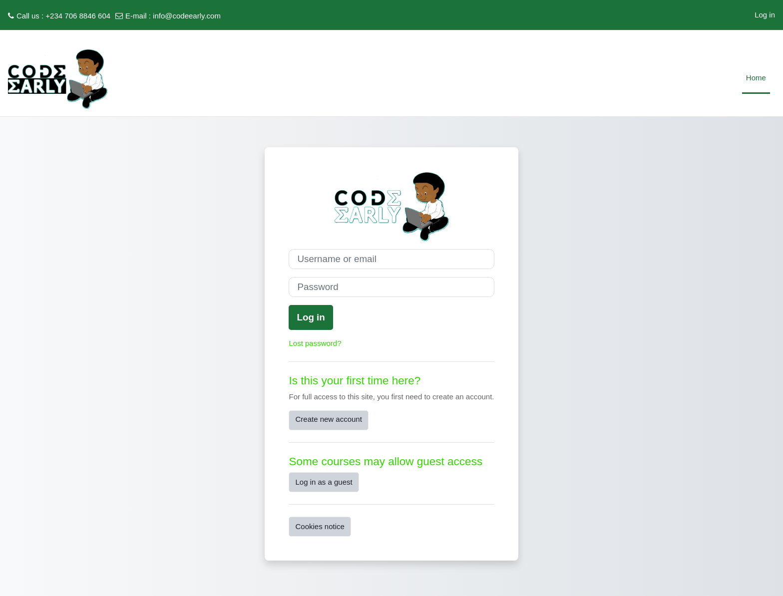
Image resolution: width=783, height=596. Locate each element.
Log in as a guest (323, 482)
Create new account (328, 419)
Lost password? (315, 343)
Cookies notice (319, 526)
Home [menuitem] (756, 77)
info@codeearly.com (187, 15)
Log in (765, 14)
